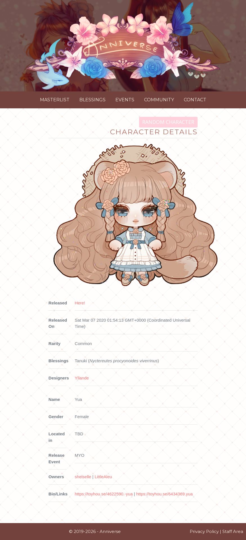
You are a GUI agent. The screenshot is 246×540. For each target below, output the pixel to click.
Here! (80, 302)
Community (159, 99)
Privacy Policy (204, 531)
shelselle (83, 476)
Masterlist (55, 99)
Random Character (168, 121)
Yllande (82, 378)
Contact (195, 99)
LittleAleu (103, 476)
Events (124, 99)
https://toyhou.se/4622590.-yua (104, 493)
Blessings (92, 99)
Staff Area (232, 531)
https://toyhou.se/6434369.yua (164, 493)
